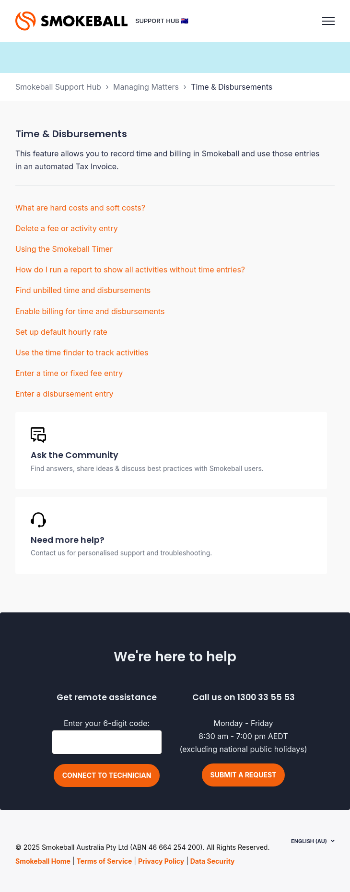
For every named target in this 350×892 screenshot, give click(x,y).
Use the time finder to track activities (81, 352)
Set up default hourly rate (61, 332)
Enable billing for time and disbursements (89, 311)
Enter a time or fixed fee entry (69, 373)
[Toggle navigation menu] (328, 21)
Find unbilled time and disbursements (83, 290)
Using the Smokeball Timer (64, 249)
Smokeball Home (42, 861)
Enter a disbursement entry (64, 394)
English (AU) (309, 841)
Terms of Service (104, 861)
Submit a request (243, 775)
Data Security (212, 861)
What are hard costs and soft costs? (80, 207)
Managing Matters (146, 87)
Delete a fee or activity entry (66, 228)
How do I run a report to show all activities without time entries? (130, 269)
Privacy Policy (161, 861)
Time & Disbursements (231, 87)
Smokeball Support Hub (58, 87)
